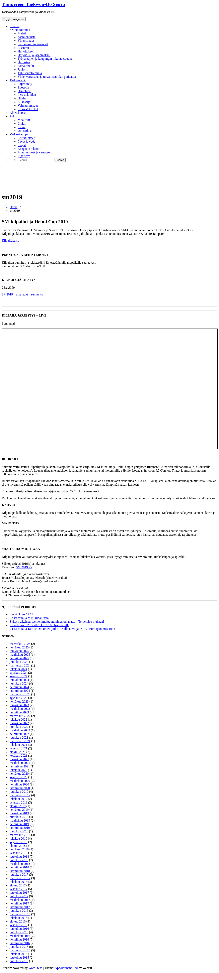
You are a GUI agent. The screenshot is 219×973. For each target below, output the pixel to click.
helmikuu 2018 (19, 867)
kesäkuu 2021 (18, 755)
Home (13, 207)
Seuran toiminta (20, 29)
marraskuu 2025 (20, 643)
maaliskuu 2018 (20, 863)
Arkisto (14, 116)
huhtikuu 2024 (19, 683)
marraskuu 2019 (20, 795)
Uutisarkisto (25, 130)
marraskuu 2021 (20, 741)
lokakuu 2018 (18, 838)
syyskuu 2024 (18, 672)
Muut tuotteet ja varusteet (34, 152)
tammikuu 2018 (20, 871)
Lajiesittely (25, 84)
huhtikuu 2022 (19, 726)
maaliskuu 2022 (20, 730)
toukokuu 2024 (19, 680)
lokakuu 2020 (18, 770)
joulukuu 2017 (19, 874)
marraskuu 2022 (20, 716)
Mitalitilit (24, 120)
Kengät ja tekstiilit (29, 148)
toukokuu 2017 (19, 892)
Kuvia (21, 127)
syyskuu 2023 (18, 698)
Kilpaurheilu (26, 66)
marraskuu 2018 (20, 835)
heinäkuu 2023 (19, 701)
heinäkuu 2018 (19, 849)
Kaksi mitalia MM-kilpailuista (29, 618)
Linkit (21, 123)
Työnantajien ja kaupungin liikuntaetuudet (45, 58)
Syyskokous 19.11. (22, 614)
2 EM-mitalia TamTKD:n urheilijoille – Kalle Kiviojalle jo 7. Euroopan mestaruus (63, 628)
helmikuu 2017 (19, 903)
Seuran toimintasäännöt (33, 44)
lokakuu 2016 (18, 918)
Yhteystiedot (26, 40)
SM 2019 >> (24, 567)
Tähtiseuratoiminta (30, 73)
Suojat (22, 145)
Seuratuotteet (26, 138)
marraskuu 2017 (20, 878)
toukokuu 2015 (19, 957)
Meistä (22, 33)
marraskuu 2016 (20, 914)
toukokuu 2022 (19, 723)
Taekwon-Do (18, 80)
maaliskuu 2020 (20, 780)
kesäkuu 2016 (18, 925)
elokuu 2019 (18, 806)
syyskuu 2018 (18, 842)
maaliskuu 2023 (20, 708)
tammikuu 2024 (20, 690)
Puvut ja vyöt (26, 141)
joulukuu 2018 (19, 831)
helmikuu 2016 (19, 939)
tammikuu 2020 (20, 788)
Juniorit (22, 69)
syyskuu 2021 (18, 748)
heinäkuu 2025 (19, 647)
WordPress (35, 968)
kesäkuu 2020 (18, 777)
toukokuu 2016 (19, 928)
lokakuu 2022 (18, 719)
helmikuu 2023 (19, 712)
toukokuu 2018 (19, 856)
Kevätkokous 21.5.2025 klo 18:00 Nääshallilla (39, 625)
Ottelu (22, 98)
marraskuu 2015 (20, 950)
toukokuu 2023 (19, 705)
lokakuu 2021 (18, 744)
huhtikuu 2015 (19, 961)
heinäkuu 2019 (19, 809)
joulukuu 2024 (19, 661)
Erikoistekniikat (28, 109)
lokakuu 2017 (18, 881)
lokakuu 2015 (18, 954)
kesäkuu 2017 (18, 889)
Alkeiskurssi (18, 112)
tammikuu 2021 (20, 766)
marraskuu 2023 (20, 694)
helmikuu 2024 (19, 687)
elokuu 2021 (18, 752)
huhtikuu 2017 (19, 896)
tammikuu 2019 (20, 827)
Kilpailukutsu (10, 240)
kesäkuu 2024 (18, 676)
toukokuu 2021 (19, 759)
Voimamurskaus (28, 105)
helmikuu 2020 (19, 784)
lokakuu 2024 (18, 669)
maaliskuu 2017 (20, 899)
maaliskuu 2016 (20, 936)
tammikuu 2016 (20, 943)
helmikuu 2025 (19, 658)
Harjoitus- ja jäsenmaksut (34, 55)
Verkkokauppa (19, 134)
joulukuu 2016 (19, 910)
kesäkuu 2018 (18, 853)
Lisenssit (23, 47)
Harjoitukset (25, 51)
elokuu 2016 (18, 921)
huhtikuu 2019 (19, 817)
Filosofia (23, 87)
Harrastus (24, 62)
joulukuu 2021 (19, 737)
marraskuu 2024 (20, 665)
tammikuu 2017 (20, 907)
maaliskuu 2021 (20, 762)
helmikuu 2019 (19, 824)
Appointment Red (66, 968)
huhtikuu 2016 (19, 932)
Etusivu (14, 26)
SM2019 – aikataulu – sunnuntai (23, 294)
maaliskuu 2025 (20, 654)
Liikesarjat (24, 102)
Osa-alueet (24, 91)
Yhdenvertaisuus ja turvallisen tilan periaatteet (47, 76)
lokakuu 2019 (18, 799)
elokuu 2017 (18, 885)
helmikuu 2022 (19, 734)
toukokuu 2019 (19, 813)
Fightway (24, 156)
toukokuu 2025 (19, 651)
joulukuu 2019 (19, 791)
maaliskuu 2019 (20, 820)
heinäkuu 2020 (19, 773)
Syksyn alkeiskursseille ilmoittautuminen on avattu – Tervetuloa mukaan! (57, 621)
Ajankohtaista (26, 37)
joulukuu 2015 (19, 946)
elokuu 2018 (18, 845)
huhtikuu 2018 (19, 860)
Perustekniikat (27, 94)
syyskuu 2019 (18, 802)
